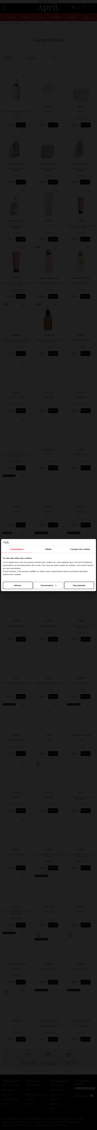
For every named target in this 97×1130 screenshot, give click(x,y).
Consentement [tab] (16, 549)
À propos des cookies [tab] (80, 549)
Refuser (17, 585)
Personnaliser (48, 585)
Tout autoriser (79, 585)
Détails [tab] (48, 549)
